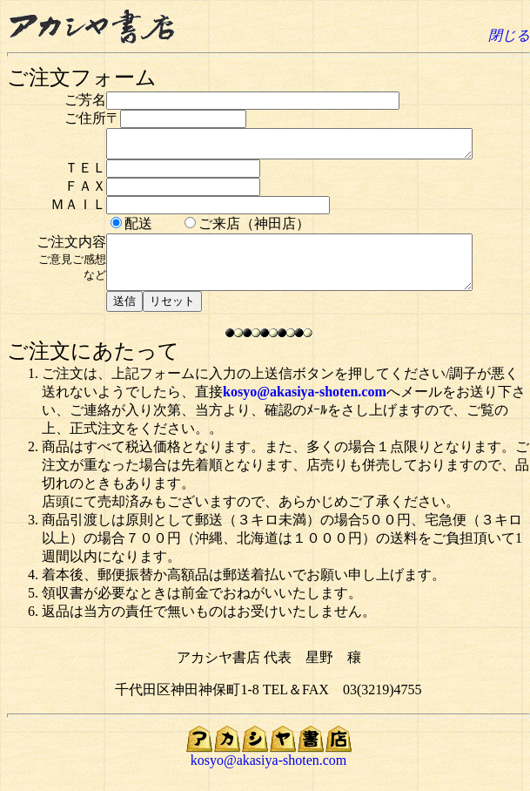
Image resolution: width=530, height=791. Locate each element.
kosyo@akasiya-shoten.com (304, 407)
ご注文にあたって (93, 366)
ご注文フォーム (82, 77)
